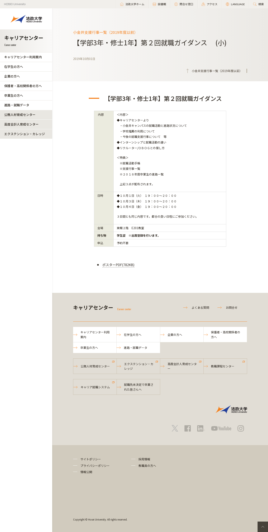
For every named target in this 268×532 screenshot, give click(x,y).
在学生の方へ (13, 66)
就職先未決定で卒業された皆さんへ (138, 386)
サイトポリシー (90, 459)
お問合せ (232, 307)
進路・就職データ (16, 105)
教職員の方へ (147, 465)
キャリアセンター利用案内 (23, 57)
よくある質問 (200, 307)
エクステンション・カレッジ (24, 134)
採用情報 (144, 459)
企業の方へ (12, 76)
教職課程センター (222, 366)
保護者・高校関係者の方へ (23, 86)
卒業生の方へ (13, 95)
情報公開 (86, 472)
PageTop (263, 527)
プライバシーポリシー (95, 465)
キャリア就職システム (95, 387)
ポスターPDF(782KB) (118, 264)
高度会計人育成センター (21, 124)
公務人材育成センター (20, 114)
